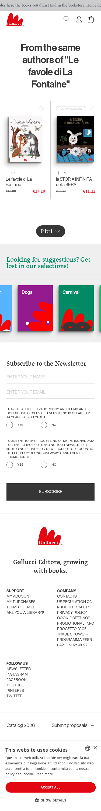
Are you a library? (25, 613)
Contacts (67, 597)
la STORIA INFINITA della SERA (74, 181)
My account (18, 597)
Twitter (14, 696)
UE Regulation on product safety (74, 604)
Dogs (32, 292)
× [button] (95, 748)
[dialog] (50, 776)
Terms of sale (20, 607)
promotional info (75, 624)
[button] (50, 800)
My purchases (21, 602)
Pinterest (16, 691)
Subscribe (50, 492)
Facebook (16, 680)
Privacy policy (72, 613)
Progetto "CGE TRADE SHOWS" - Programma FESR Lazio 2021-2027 (74, 637)
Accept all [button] (51, 787)
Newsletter (18, 669)
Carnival (76, 292)
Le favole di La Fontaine (19, 181)
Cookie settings (73, 618)
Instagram (17, 675)
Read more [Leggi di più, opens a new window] (44, 774)
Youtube (15, 685)
